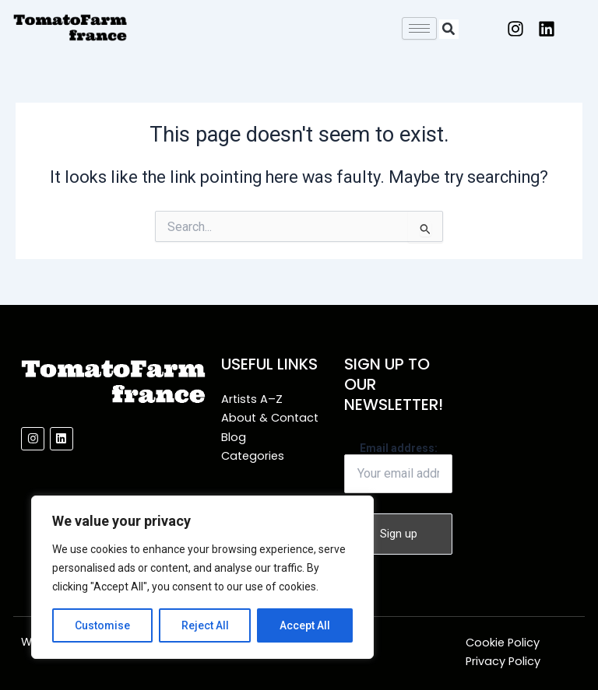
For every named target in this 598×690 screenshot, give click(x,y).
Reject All (205, 625)
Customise (102, 625)
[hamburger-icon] (419, 28)
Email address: (398, 467)
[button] (449, 29)
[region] (202, 577)
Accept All (305, 625)
